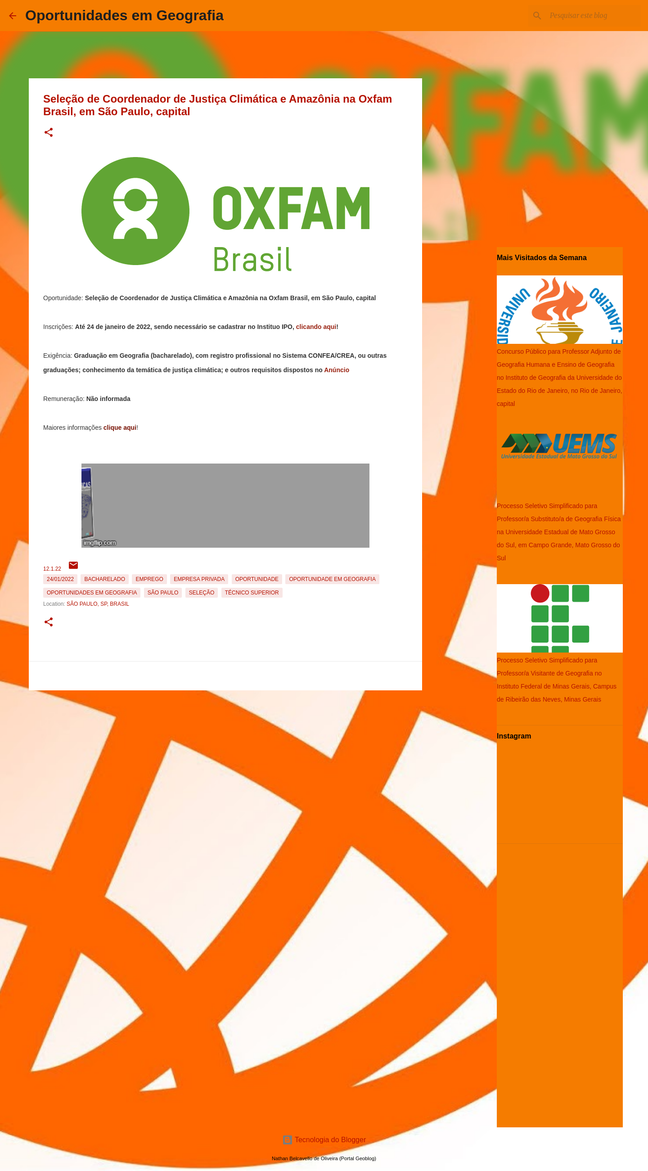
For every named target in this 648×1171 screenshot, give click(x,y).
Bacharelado (104, 579)
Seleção (202, 593)
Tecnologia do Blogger (324, 1140)
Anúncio (336, 370)
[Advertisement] (225, 757)
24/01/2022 (60, 579)
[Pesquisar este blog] (593, 16)
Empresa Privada (199, 579)
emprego (149, 579)
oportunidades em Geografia (92, 593)
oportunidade (257, 579)
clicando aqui (316, 326)
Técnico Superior (252, 593)
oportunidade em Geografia (332, 579)
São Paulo (163, 593)
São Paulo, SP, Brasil (98, 604)
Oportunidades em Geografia (124, 15)
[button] (48, 133)
